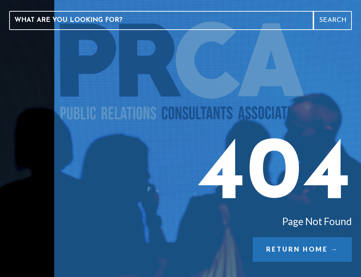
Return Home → (302, 249)
